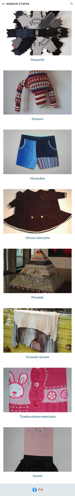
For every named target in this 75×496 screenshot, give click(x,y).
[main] (37, 59)
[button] (3, 3)
